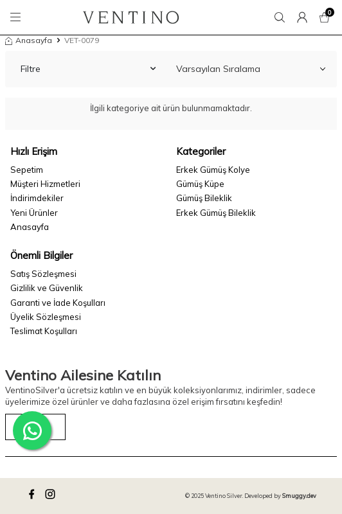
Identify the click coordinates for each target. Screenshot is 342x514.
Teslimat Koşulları (43, 331)
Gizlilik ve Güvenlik (46, 288)
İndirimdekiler (37, 198)
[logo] (130, 17)
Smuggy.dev (299, 495)
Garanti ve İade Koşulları (57, 302)
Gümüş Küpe (200, 184)
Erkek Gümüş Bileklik (216, 213)
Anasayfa (28, 40)
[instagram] (52, 496)
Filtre (88, 69)
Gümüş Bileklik (204, 198)
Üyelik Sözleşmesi (45, 317)
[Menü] (17, 17)
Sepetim (26, 169)
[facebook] (33, 496)
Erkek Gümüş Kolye (213, 169)
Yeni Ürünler (34, 213)
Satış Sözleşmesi (43, 274)
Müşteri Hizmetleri (45, 184)
